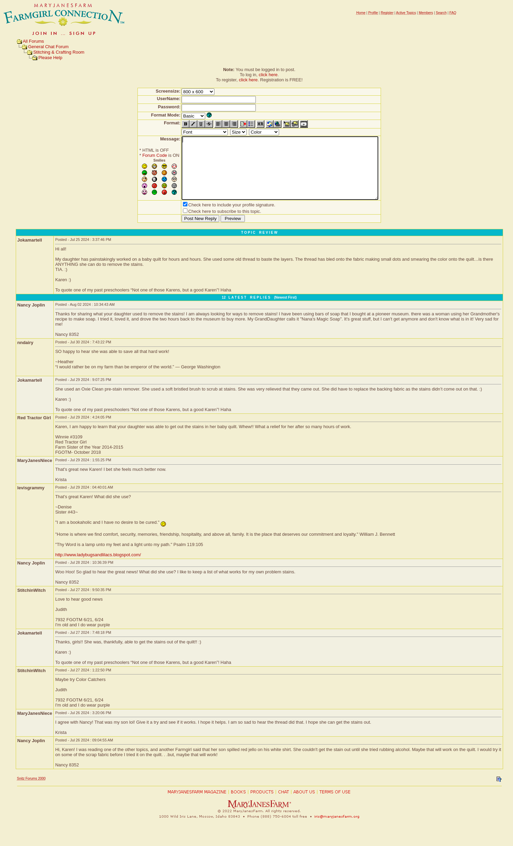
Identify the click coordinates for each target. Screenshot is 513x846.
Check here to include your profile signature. (219, 217)
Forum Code (142, 155)
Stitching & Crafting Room (58, 52)
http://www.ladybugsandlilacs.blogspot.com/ (98, 567)
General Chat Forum (48, 46)
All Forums (33, 41)
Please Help (50, 57)
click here (268, 74)
